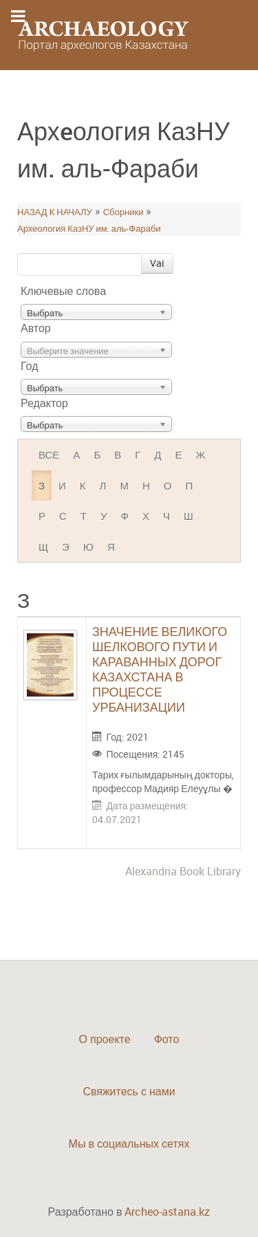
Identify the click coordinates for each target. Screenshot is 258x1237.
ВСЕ (49, 454)
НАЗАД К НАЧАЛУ (54, 212)
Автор (36, 328)
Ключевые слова (63, 290)
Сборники (123, 212)
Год (29, 365)
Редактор (44, 402)
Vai (157, 263)
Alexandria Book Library (183, 871)
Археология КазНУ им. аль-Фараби (89, 228)
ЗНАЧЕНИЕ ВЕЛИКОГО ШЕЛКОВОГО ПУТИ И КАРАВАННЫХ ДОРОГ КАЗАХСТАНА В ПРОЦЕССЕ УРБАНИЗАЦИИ (159, 669)
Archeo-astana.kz (167, 1211)
